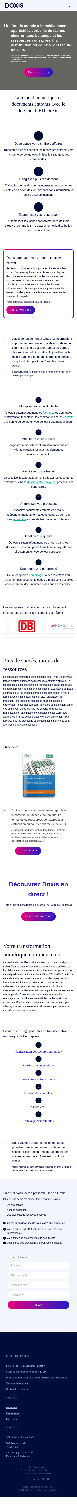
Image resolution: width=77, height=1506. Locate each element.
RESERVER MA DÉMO (38, 916)
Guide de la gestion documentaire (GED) (26, 1372)
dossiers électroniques (41, 482)
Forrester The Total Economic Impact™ (25, 1366)
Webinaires (11, 1407)
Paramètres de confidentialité (38, 1473)
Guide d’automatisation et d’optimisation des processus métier (37, 1377)
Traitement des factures (18, 1383)
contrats (68, 417)
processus (19, 519)
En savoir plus (38, 72)
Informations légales (36, 1467)
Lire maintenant (28, 850)
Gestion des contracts (17, 1389)
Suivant (39, 1305)
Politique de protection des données (36, 1470)
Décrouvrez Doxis (21, 310)
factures (48, 412)
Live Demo (11, 1419)
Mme (24, 1257)
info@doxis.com (22, 1456)
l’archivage (36, 575)
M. (14, 1257)
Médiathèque (12, 1413)
